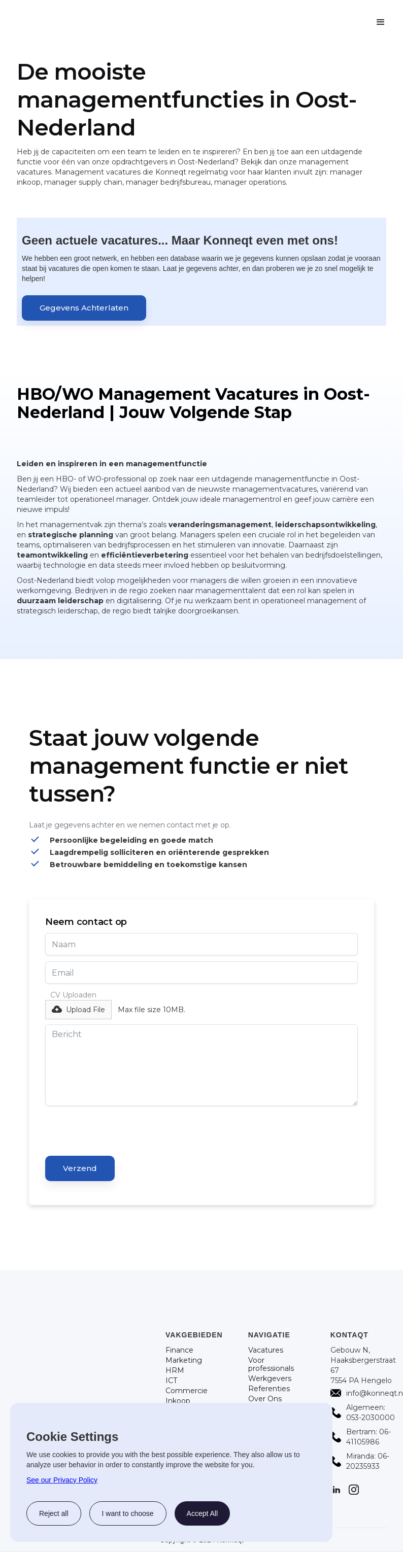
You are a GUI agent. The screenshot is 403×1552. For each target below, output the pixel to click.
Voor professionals (271, 1364)
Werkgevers (269, 1378)
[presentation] (122, 1132)
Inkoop (177, 1400)
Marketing (183, 1360)
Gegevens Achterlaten (84, 308)
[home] (121, 22)
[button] (380, 22)
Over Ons (265, 1399)
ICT (171, 1380)
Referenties (269, 1389)
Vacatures (265, 1350)
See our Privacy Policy (61, 1480)
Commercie (186, 1390)
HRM (174, 1370)
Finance (179, 1350)
